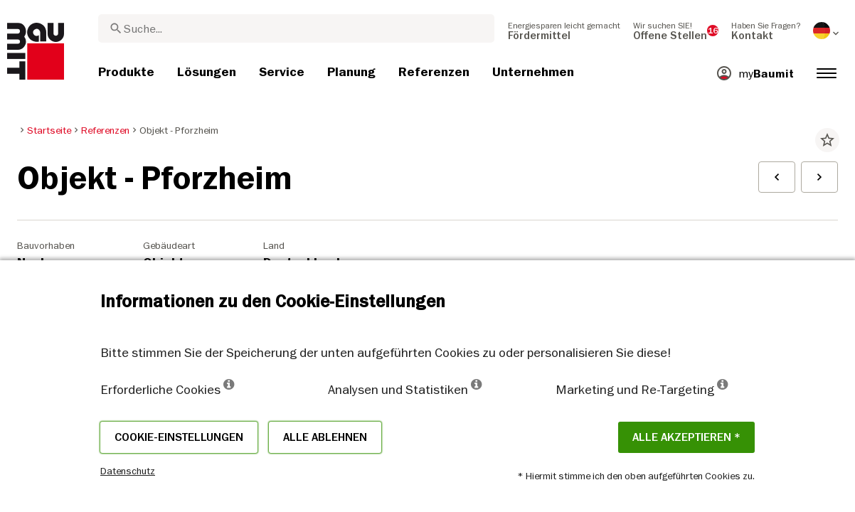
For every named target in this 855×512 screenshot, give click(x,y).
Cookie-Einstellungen (179, 437)
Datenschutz (127, 470)
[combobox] (296, 28)
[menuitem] (564, 30)
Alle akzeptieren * (686, 437)
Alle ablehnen (325, 437)
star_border (827, 140)
